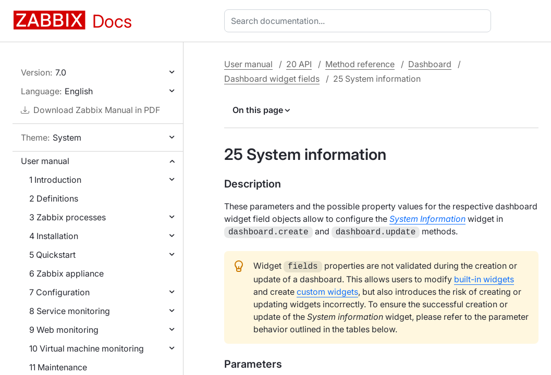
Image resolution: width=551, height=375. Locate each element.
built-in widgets (484, 277)
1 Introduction (55, 179)
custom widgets (327, 289)
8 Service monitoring (69, 311)
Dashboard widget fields (272, 78)
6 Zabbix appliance (66, 273)
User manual (45, 161)
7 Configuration (59, 292)
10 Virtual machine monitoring (86, 348)
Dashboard (429, 64)
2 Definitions (53, 198)
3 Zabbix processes (67, 217)
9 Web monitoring (64, 329)
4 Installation (53, 236)
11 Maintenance (58, 367)
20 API (299, 64)
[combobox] (359, 21)
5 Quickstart (52, 254)
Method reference (360, 64)
